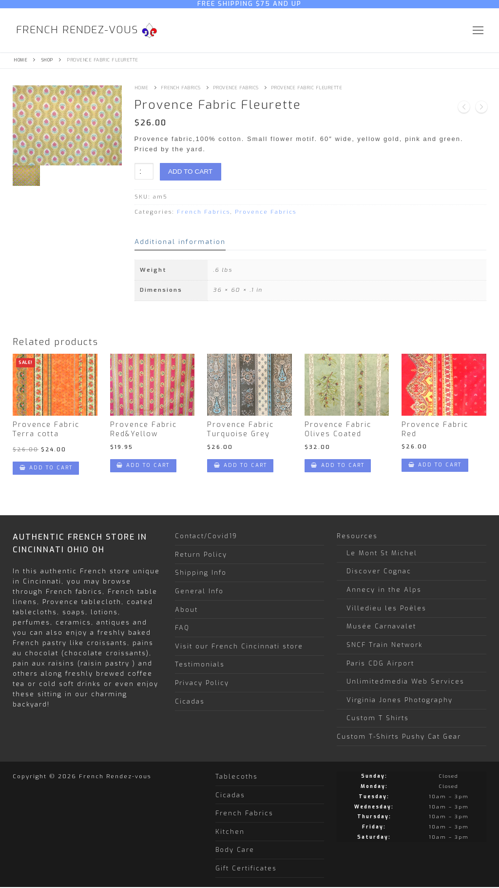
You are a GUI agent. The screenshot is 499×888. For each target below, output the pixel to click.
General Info (199, 591)
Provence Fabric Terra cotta (46, 429)
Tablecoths (236, 776)
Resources (359, 536)
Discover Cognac (378, 571)
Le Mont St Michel (381, 553)
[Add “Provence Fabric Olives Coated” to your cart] (338, 465)
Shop (47, 60)
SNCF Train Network (384, 645)
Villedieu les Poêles (386, 608)
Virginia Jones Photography (399, 700)
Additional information (180, 241)
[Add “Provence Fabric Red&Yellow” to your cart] (143, 465)
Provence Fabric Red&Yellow (143, 429)
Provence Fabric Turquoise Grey (240, 429)
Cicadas (190, 701)
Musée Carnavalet (381, 626)
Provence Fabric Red (435, 429)
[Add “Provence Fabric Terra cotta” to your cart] (46, 468)
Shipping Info (201, 572)
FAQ (182, 628)
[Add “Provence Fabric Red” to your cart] (435, 465)
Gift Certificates (246, 868)
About (186, 609)
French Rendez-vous (77, 30)
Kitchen (230, 831)
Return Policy (201, 554)
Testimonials (200, 664)
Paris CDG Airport (380, 663)
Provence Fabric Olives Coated (338, 429)
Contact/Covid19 (206, 536)
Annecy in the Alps (384, 589)
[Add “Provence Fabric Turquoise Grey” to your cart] (240, 465)
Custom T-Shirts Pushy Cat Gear (399, 736)
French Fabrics (181, 88)
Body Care (234, 850)
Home (20, 60)
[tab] (180, 242)
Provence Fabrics (236, 88)
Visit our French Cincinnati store (239, 646)
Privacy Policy (202, 683)
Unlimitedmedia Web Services (405, 681)
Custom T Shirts (377, 718)
